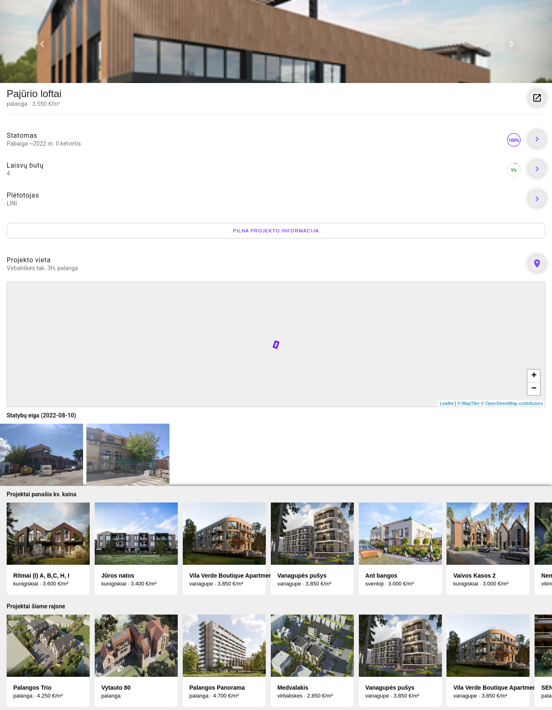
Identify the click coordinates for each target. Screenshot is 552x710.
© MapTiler (468, 403)
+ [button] (534, 376)
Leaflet (447, 403)
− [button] (534, 389)
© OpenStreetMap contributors (512, 403)
